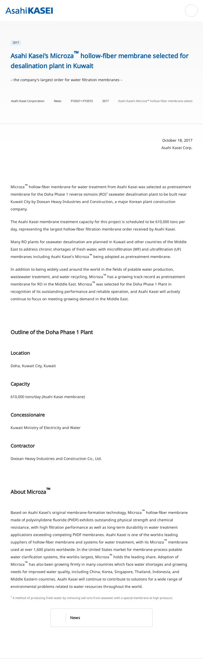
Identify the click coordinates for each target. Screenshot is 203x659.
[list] (101, 42)
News (57, 100)
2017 (105, 100)
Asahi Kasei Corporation (27, 100)
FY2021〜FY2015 (82, 100)
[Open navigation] (191, 10)
